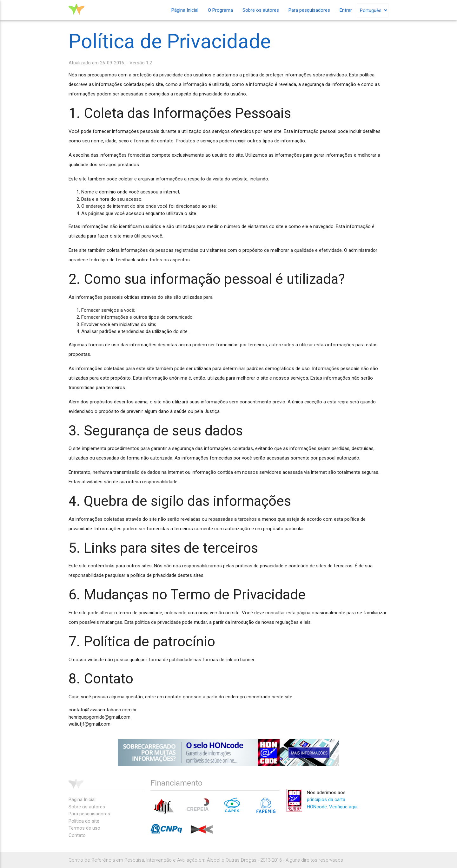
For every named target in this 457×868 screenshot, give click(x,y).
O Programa (220, 10)
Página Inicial (184, 10)
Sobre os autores (260, 10)
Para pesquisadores (309, 10)
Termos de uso (84, 828)
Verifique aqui (343, 807)
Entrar (346, 10)
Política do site (84, 821)
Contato (77, 835)
